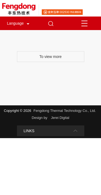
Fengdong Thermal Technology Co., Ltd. (64, 111)
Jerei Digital (60, 118)
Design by (40, 118)
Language (15, 23)
